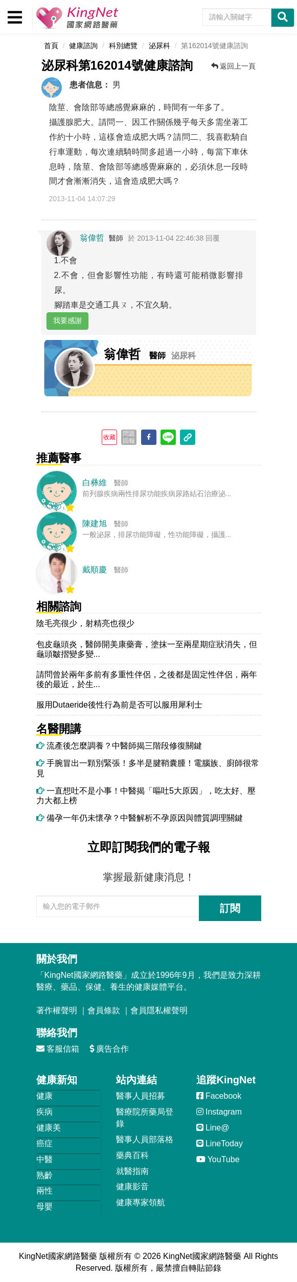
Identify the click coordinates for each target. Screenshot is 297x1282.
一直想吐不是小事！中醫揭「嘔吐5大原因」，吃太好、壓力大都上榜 (146, 795)
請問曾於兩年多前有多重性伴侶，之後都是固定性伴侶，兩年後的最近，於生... (146, 679)
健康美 (48, 1127)
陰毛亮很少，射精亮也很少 (85, 623)
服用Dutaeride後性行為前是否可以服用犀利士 (119, 704)
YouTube (218, 1159)
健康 (44, 1096)
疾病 (44, 1111)
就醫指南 (132, 1171)
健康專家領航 (140, 1202)
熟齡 (44, 1175)
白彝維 (94, 482)
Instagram (219, 1111)
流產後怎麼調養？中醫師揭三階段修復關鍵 (119, 745)
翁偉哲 (92, 237)
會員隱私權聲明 (159, 1010)
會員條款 (103, 1010)
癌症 (44, 1143)
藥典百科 (132, 1155)
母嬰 (44, 1206)
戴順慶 (94, 569)
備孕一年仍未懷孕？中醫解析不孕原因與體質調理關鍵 (139, 818)
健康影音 (132, 1186)
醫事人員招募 (140, 1096)
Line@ (213, 1127)
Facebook (219, 1096)
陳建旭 (94, 523)
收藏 (109, 437)
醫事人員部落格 (144, 1139)
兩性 (44, 1190)
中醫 (44, 1159)
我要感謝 (67, 320)
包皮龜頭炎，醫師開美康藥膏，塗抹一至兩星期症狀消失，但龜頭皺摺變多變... (146, 649)
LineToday (219, 1143)
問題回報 (129, 437)
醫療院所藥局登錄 (144, 1117)
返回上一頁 (233, 66)
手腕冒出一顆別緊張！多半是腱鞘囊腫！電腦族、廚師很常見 (147, 768)
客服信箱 (57, 1048)
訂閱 (230, 908)
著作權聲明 (56, 1010)
